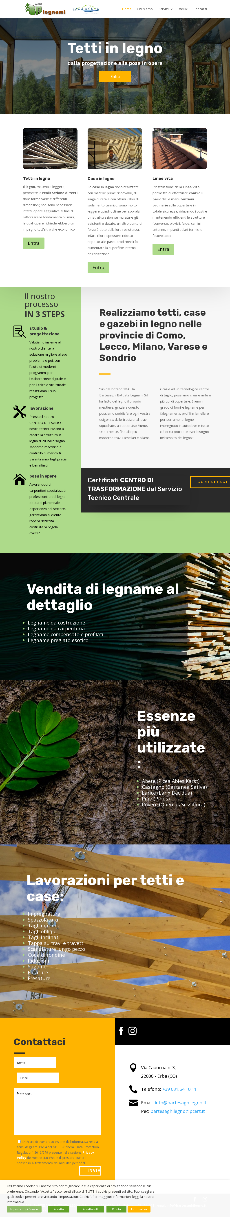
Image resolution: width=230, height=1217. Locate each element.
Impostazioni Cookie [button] (24, 1209)
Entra (34, 243)
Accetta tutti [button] (91, 1209)
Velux (183, 9)
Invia (94, 1170)
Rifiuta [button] (116, 1209)
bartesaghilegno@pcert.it (177, 1111)
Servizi (164, 9)
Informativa (139, 1209)
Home (126, 9)
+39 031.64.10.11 (179, 1089)
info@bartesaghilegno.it (180, 1103)
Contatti (200, 9)
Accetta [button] (59, 1209)
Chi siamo (145, 9)
